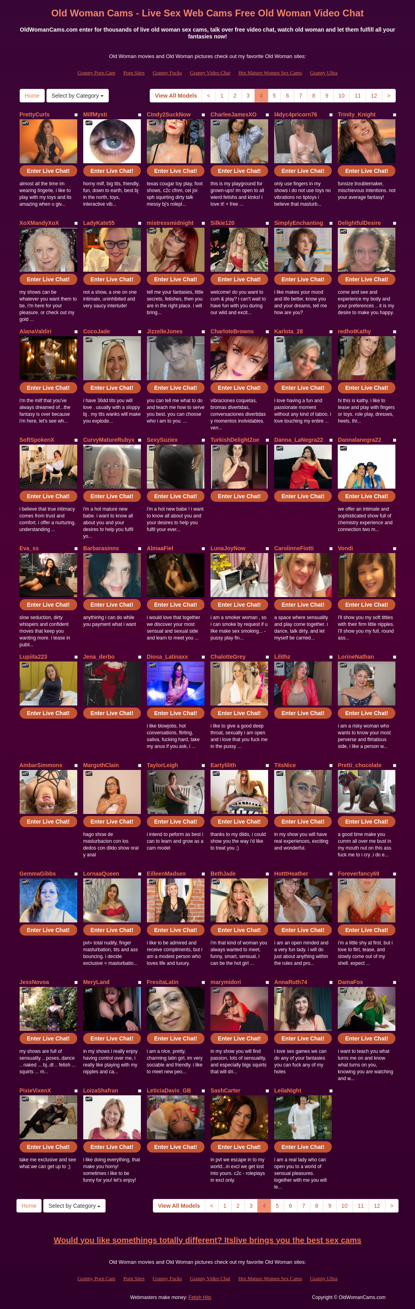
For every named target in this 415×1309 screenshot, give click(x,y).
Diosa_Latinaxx (167, 656)
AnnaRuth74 (290, 982)
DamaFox (350, 982)
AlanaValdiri (36, 331)
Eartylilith (223, 765)
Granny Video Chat (210, 73)
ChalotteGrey (228, 656)
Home (32, 95)
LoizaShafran (100, 1090)
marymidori (226, 982)
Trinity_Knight (356, 114)
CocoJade (96, 331)
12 (374, 95)
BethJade (223, 873)
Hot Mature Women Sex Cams (270, 73)
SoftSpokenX (37, 440)
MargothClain (101, 765)
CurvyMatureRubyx (108, 440)
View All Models (176, 95)
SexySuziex (162, 440)
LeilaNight (287, 1090)
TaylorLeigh (162, 765)
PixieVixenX (35, 1090)
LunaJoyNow (228, 548)
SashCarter (226, 1090)
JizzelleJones (165, 331)
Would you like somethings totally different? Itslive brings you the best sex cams (207, 1240)
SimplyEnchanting (298, 223)
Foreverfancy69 (358, 873)
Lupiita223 (33, 656)
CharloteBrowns (232, 331)
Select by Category (78, 95)
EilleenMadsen (166, 873)
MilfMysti (95, 114)
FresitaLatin (162, 982)
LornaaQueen (101, 873)
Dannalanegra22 (359, 440)
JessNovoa (34, 982)
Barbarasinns (101, 548)
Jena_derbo (99, 656)
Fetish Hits (199, 1297)
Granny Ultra (323, 73)
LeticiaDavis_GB (169, 1090)
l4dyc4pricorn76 (295, 114)
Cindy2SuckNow (169, 114)
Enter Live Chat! (48, 171)
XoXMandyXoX (39, 223)
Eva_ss (29, 548)
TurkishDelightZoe (235, 440)
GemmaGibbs (38, 873)
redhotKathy (354, 331)
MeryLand (96, 982)
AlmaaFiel (160, 548)
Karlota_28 (288, 331)
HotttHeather (291, 873)
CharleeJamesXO (234, 114)
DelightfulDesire (359, 223)
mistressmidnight (170, 223)
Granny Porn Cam (97, 73)
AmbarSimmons (41, 765)
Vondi (345, 548)
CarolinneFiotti (294, 548)
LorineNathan (356, 656)
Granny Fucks (167, 73)
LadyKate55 (99, 223)
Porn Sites (133, 73)
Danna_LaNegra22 (298, 440)
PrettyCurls (35, 114)
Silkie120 (223, 223)
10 (342, 95)
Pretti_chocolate (359, 765)
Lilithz (282, 656)
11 (358, 95)
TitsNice (285, 765)
